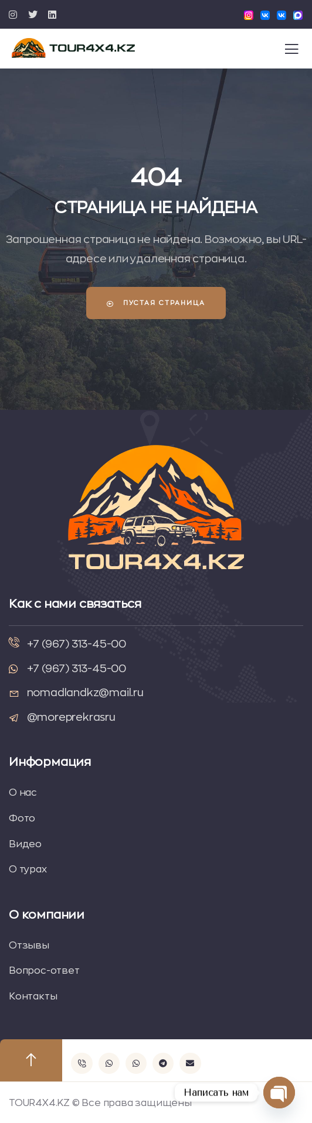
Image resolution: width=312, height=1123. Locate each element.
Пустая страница (156, 303)
